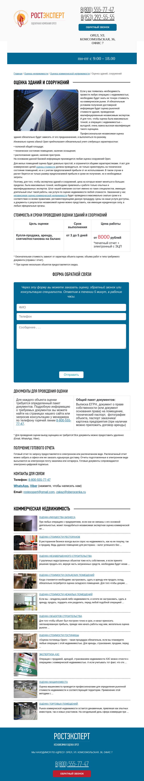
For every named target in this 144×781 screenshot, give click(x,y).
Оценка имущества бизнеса (57, 517)
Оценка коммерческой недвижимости (70, 73)
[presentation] (71, 358)
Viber (33, 486)
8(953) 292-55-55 (97, 17)
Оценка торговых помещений (58, 704)
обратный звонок (97, 27)
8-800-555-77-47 (40, 479)
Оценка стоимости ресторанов (59, 537)
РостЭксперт (72, 739)
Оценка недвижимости (36, 73)
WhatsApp (21, 486)
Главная (18, 73)
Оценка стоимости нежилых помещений (65, 594)
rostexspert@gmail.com (39, 492)
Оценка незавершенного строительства (65, 556)
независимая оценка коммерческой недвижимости (40, 195)
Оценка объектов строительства (60, 616)
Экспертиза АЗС (49, 654)
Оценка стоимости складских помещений (66, 575)
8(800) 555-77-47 (97, 9)
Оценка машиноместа (53, 682)
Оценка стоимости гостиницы (59, 635)
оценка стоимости (45, 167)
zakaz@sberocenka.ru (71, 492)
